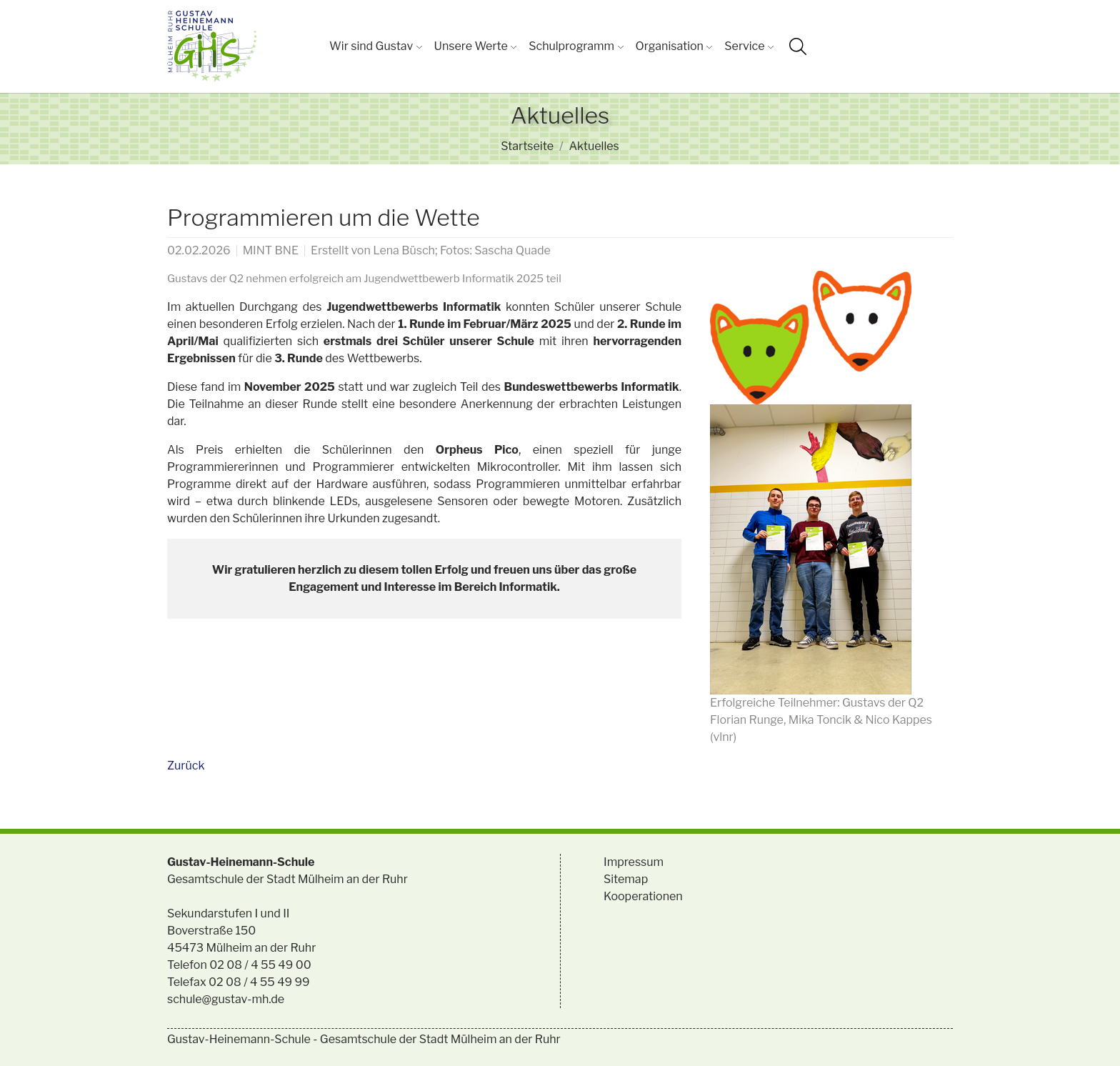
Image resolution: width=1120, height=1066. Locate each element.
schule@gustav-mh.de (225, 999)
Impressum (634, 862)
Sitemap (626, 879)
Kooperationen (643, 896)
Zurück (185, 765)
